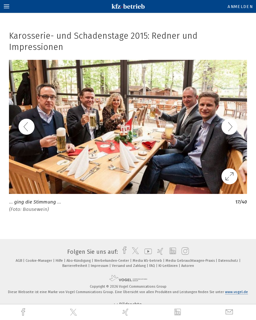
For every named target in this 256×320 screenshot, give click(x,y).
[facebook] (24, 312)
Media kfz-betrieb (148, 261)
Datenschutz (228, 261)
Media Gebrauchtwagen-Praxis (191, 261)
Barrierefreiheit (75, 266)
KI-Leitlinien (169, 266)
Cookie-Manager (39, 261)
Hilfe (60, 261)
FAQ (152, 266)
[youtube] (146, 251)
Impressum (100, 266)
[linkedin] (178, 312)
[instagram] (183, 251)
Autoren (187, 266)
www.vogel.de (236, 292)
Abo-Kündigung (79, 261)
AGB (19, 261)
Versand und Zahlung (129, 266)
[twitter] (74, 312)
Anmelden (240, 6)
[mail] (230, 312)
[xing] (126, 312)
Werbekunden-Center (112, 261)
